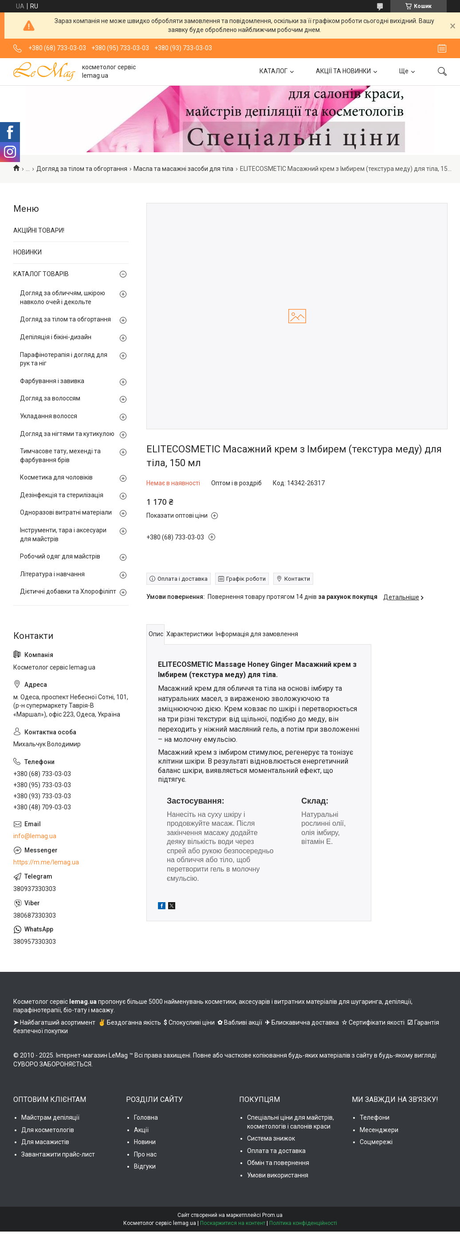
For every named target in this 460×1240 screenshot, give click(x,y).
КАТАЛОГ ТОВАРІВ (41, 273)
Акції (141, 1129)
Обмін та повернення (278, 1162)
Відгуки (145, 1166)
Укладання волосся (48, 416)
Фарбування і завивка (52, 380)
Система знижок (271, 1138)
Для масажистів (45, 1141)
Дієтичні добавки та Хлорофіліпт (68, 591)
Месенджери (379, 1129)
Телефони (374, 1117)
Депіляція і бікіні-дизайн (55, 337)
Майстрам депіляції (50, 1117)
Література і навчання (52, 574)
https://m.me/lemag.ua (46, 862)
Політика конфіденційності (303, 1223)
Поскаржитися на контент (232, 1223)
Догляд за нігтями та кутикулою (67, 433)
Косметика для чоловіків (56, 477)
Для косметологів (47, 1129)
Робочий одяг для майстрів (60, 556)
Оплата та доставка (276, 1150)
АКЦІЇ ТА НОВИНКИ (343, 71)
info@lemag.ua (34, 836)
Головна (146, 1117)
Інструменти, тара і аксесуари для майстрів (63, 535)
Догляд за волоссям (50, 398)
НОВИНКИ (27, 252)
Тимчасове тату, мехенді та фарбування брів (60, 456)
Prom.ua (272, 1215)
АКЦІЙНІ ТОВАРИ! (38, 230)
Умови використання (277, 1175)
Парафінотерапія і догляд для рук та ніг (63, 359)
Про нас (145, 1154)
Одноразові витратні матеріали (66, 512)
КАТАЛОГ (273, 71)
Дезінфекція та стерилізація (61, 495)
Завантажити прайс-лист (58, 1154)
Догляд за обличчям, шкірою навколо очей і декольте (62, 297)
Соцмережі (376, 1141)
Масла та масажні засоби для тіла (183, 168)
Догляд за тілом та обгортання (81, 168)
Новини (145, 1141)
